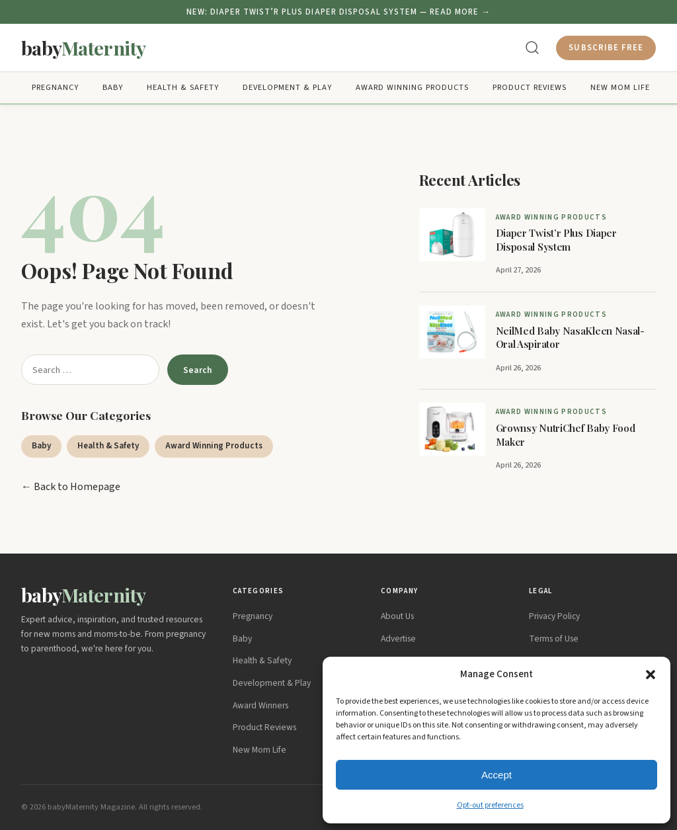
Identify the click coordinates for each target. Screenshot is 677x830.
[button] (650, 674)
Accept (496, 774)
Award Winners (260, 705)
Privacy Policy (554, 616)
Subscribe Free (606, 48)
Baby (112, 88)
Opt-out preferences (490, 805)
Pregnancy (55, 88)
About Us (397, 616)
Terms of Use (553, 638)
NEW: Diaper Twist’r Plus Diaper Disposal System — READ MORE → (338, 12)
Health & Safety (183, 88)
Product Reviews (530, 88)
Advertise (398, 638)
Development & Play (287, 88)
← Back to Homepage (70, 486)
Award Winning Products (412, 88)
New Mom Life (620, 88)
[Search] (532, 47)
